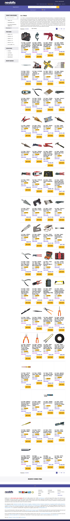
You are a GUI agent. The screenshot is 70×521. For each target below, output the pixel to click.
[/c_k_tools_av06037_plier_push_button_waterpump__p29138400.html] (48, 308)
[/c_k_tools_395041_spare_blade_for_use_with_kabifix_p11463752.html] (26, 447)
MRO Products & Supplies (27, 501)
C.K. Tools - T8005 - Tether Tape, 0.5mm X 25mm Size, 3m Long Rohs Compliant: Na (59, 343)
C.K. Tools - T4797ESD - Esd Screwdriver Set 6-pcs (48, 454)
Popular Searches (51, 488)
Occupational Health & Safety (55, 501)
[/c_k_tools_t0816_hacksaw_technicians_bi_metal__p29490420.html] (60, 280)
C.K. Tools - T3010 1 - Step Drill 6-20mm (26, 149)
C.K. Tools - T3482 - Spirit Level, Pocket (59, 428)
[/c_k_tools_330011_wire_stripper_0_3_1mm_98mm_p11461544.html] (26, 89)
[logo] (10, 3)
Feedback (59, 4)
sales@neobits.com (8, 504)
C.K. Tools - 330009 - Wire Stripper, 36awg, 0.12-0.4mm (59, 41)
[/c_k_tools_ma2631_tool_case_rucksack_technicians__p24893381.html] (26, 392)
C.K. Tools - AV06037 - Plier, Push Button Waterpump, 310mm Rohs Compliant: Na (48, 316)
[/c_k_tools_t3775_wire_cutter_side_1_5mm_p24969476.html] (60, 447)
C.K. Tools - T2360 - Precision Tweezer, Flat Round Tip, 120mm (36, 400)
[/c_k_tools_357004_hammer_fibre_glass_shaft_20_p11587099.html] (60, 142)
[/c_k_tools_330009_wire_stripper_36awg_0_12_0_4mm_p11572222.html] (60, 34)
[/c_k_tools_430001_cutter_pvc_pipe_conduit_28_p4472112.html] (48, 142)
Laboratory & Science (36, 501)
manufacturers (41, 495)
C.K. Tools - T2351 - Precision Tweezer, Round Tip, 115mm (47, 428)
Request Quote (50, 4)
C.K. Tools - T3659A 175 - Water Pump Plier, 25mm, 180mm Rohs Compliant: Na (36, 260)
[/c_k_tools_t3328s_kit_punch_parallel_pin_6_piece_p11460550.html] (48, 89)
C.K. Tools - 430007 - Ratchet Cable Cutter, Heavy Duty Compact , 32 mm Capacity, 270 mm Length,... (59, 179)
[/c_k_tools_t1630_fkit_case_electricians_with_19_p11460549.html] (48, 252)
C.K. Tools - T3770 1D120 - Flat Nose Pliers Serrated (36, 428)
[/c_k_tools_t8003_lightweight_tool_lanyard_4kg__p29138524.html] (48, 335)
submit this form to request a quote (32, 507)
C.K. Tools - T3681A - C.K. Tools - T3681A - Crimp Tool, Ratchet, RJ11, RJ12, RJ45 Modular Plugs (37, 288)
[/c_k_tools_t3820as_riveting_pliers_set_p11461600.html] (37, 142)
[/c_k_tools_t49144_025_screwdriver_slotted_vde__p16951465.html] (26, 364)
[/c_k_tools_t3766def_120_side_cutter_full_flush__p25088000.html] (37, 447)
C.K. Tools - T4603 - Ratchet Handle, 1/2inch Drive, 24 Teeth (59, 233)
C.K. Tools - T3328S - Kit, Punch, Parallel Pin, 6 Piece (48, 97)
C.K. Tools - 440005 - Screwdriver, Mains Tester (25, 428)
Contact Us (40, 487)
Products (14, 514)
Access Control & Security (16, 502)
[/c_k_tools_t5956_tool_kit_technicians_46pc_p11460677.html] (48, 171)
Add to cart (28, 53)
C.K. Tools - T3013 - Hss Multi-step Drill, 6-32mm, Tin (36, 124)
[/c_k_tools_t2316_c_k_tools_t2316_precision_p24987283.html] (26, 62)
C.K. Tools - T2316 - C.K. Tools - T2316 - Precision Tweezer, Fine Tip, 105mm (25, 70)
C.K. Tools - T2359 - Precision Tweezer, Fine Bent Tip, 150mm (59, 400)
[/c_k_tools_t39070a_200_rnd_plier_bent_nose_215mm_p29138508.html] (60, 308)
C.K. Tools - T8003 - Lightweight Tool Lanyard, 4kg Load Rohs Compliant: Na (47, 343)
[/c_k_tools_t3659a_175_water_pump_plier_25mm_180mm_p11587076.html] (37, 252)
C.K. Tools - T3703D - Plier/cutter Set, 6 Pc (59, 259)
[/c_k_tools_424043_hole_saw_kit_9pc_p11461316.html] (48, 116)
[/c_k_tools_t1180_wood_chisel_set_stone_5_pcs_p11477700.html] (48, 199)
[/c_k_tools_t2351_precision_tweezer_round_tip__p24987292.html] (48, 421)
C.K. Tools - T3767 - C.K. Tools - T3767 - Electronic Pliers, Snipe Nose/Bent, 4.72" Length (25, 288)
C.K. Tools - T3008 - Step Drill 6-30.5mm (59, 123)
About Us (63, 4)
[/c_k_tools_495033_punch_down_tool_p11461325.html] (26, 225)
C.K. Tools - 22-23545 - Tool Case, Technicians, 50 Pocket (37, 70)
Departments (9, 7)
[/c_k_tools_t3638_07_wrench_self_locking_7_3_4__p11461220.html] (60, 89)
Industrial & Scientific (17, 501)
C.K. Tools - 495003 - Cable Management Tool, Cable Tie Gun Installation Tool (48, 41)
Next (61, 25)
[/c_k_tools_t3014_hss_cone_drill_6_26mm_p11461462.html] (26, 199)
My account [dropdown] (50, 7)
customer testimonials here (46, 510)
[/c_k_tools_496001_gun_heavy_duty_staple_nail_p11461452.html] (37, 225)
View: (33, 25)
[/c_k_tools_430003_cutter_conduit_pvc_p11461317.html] (26, 116)
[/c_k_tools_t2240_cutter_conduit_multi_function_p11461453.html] (48, 225)
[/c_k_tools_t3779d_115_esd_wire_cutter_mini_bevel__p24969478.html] (48, 364)
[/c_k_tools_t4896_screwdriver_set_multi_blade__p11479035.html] (48, 280)
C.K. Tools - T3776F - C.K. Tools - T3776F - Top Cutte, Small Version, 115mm (37, 97)
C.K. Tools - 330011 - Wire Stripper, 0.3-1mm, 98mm (25, 97)
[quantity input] (23, 53)
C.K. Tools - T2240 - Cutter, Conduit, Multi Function (48, 233)
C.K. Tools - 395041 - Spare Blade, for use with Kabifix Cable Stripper (25, 455)
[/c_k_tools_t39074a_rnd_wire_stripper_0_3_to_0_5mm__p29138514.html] (26, 335)
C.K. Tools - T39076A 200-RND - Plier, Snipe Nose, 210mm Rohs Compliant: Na (37, 343)
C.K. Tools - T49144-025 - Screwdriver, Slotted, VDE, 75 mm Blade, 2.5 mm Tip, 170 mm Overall (25, 373)
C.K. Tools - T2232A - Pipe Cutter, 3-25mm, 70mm (37, 207)
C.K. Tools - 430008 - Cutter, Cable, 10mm (37, 371)
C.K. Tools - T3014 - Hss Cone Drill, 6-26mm (25, 207)
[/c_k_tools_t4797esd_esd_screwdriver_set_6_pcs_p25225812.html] (48, 447)
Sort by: (35, 25)
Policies (39, 490)
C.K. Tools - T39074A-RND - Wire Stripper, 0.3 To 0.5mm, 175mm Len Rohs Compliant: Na (26, 344)
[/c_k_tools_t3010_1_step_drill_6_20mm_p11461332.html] (26, 142)
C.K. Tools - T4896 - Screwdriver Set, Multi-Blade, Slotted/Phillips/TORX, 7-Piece (48, 288)
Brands (17, 514)
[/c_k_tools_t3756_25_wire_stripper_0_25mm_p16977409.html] (37, 171)
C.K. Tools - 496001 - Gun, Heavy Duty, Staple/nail (37, 233)
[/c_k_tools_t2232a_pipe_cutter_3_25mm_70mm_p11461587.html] (37, 199)
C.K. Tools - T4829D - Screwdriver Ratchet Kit (48, 400)
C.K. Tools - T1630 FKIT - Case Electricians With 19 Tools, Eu (47, 260)
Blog (48, 490)
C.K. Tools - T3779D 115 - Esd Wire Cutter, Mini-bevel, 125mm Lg (48, 372)
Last (64, 25)
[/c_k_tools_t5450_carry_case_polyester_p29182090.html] (26, 308)
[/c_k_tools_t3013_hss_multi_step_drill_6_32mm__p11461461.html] (37, 116)
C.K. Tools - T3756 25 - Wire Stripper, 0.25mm (37, 178)
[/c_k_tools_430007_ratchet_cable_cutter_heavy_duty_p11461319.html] (60, 171)
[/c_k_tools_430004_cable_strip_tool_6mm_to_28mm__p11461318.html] (37, 34)
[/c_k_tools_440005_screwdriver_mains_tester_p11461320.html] (26, 421)
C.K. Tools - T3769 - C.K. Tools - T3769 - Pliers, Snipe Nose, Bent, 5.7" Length (25, 260)
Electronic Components (45, 501)
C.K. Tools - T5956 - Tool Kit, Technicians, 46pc (47, 178)
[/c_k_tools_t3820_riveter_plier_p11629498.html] (26, 171)
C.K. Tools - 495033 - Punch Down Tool (25, 232)
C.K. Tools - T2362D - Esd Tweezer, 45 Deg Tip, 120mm (37, 316)
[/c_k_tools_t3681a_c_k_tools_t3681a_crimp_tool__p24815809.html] (37, 280)
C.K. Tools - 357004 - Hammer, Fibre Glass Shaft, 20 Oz (59, 150)
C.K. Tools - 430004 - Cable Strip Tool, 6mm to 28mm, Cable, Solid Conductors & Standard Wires (37, 42)
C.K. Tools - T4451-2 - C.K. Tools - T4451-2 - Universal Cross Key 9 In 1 (48, 70)
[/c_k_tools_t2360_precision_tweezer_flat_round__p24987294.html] (37, 392)
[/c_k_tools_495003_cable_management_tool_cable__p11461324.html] (48, 34)
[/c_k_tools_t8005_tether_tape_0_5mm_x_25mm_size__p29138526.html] (60, 336)
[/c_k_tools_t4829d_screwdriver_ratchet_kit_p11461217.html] (48, 392)
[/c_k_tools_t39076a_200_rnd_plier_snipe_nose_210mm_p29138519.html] (37, 335)
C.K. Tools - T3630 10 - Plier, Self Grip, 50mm (59, 207)
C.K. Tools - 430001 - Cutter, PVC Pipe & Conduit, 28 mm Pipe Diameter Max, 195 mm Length (48, 151)
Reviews (59, 487)
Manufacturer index (43, 4)
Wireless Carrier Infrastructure (26, 502)
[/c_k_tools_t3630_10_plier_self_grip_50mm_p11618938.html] (60, 199)
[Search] (28, 7)
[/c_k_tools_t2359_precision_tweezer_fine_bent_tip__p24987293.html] (60, 392)
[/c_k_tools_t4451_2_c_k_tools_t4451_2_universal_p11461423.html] (48, 62)
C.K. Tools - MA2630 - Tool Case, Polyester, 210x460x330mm (59, 371)
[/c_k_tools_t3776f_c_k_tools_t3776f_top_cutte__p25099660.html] (37, 89)
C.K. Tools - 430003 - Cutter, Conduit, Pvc (25, 123)
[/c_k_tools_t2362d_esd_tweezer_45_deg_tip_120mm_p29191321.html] (37, 308)
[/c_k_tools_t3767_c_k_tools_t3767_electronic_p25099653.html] (26, 280)
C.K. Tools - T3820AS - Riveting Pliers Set (37, 149)
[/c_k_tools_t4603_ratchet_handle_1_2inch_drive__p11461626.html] (60, 225)
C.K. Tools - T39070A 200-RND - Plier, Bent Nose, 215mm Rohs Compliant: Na (59, 316)
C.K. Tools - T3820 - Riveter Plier (25, 177)
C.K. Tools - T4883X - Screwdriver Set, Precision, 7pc (59, 70)
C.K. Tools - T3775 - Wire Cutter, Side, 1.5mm (59, 454)
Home (38, 4)
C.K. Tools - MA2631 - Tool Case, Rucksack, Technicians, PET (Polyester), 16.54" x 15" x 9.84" (26, 401)
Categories (10, 514)
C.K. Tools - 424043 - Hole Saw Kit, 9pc (48, 123)
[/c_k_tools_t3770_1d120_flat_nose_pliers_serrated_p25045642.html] (37, 421)
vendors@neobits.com (42, 504)
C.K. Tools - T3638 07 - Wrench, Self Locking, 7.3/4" (59, 97)
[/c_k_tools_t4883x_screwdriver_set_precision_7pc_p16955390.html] (60, 62)
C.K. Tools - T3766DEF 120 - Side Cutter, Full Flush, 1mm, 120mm (37, 455)
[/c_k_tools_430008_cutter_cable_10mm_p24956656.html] (37, 364)
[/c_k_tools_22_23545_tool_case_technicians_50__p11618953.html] (37, 62)
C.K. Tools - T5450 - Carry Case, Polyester (26, 315)
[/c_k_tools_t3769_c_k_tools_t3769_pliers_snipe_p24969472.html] (26, 252)
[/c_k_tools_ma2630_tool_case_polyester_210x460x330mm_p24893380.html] (60, 364)
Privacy (39, 492)
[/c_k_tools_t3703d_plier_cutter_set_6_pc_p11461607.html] (60, 253)
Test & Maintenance (36, 502)
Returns (55, 4)
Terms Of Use (40, 488)
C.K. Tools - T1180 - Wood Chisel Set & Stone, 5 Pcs (47, 207)
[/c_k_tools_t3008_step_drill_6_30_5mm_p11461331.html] (60, 116)
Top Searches (23, 514)
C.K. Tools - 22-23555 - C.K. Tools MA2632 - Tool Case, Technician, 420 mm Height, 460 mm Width (26, 42)
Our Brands (50, 487)
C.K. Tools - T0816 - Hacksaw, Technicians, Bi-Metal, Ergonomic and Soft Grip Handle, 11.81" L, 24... (59, 288)
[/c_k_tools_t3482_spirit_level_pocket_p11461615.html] (60, 421)
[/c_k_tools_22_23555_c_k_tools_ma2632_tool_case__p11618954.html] (26, 34)
